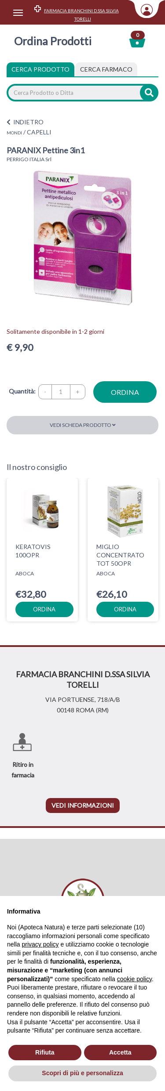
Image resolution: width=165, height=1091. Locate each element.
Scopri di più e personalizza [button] (82, 1073)
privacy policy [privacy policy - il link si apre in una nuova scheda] (40, 944)
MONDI (14, 132)
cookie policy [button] (134, 979)
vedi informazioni (82, 805)
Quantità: (22, 391)
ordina (125, 392)
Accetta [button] (120, 1052)
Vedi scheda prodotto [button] (83, 425)
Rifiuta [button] (45, 1052)
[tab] (106, 69)
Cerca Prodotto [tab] (40, 69)
